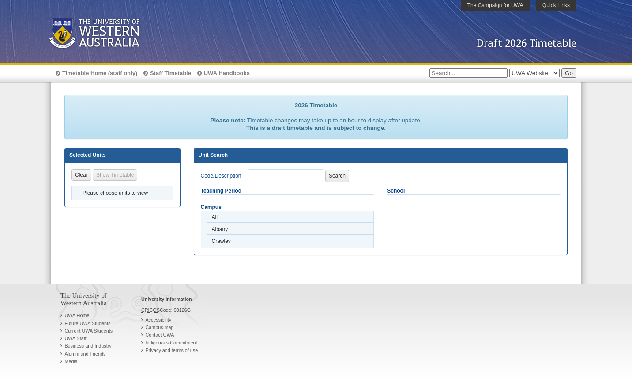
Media (70, 361)
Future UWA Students (87, 323)
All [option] (215, 217)
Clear (81, 175)
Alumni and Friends (84, 353)
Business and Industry (87, 345)
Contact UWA (159, 334)
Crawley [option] (221, 241)
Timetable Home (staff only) (99, 73)
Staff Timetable (170, 73)
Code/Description (221, 176)
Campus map (159, 327)
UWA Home (76, 315)
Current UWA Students (88, 330)
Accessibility (158, 319)
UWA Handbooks (227, 73)
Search (337, 176)
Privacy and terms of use (171, 350)
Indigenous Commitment (171, 342)
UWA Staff (75, 338)
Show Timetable (115, 175)
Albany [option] (220, 229)
